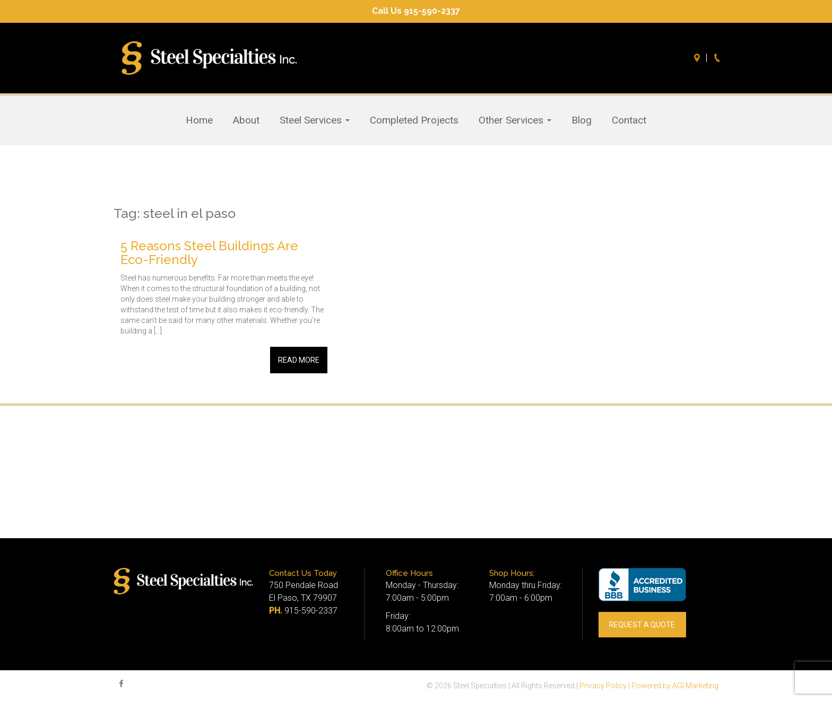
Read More (298, 360)
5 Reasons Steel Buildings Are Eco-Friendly (209, 252)
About (246, 120)
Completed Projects (414, 120)
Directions (698, 58)
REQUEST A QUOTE (642, 624)
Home (199, 120)
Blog (581, 120)
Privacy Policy (603, 685)
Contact (629, 120)
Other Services (515, 120)
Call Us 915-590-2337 (416, 11)
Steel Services (315, 120)
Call (718, 58)
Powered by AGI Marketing (674, 685)
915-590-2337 (310, 611)
